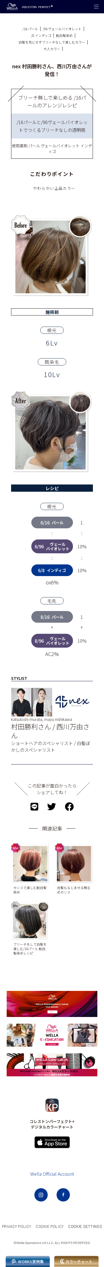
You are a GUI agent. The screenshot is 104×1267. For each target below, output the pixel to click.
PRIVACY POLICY (16, 1226)
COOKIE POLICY (50, 1226)
